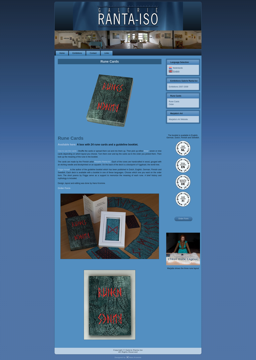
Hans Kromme (133, 357)
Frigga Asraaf (64, 169)
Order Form (64, 188)
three (146, 151)
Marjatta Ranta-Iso (102, 162)
